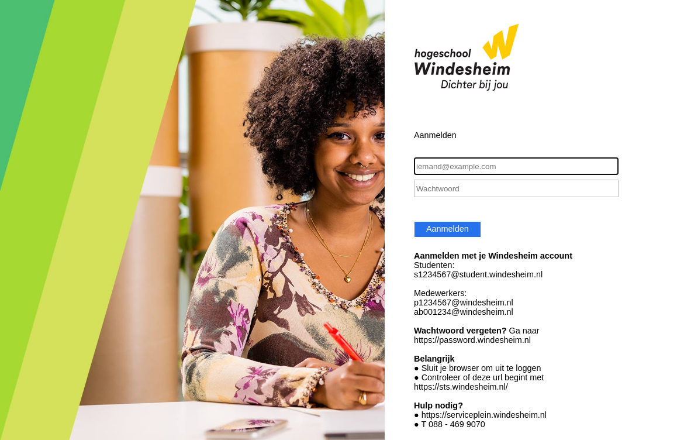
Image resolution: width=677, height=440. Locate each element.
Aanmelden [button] (447, 228)
